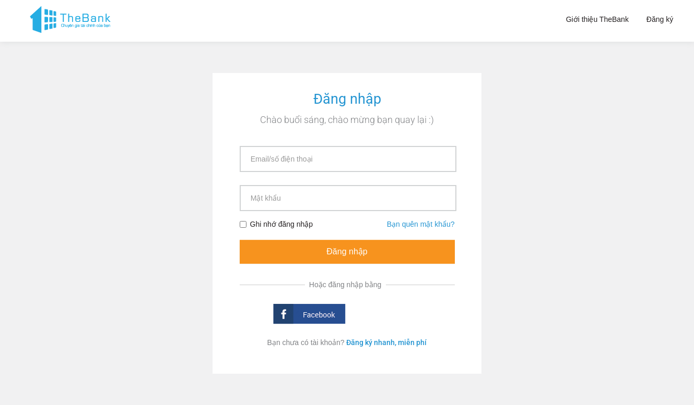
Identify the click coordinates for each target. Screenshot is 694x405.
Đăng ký (659, 19)
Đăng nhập (346, 251)
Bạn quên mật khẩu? (421, 224)
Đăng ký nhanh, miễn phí (386, 342)
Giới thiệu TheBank (597, 19)
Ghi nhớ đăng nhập (276, 224)
